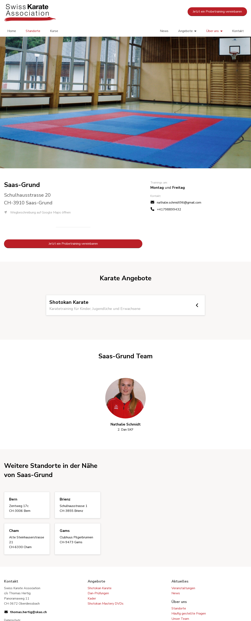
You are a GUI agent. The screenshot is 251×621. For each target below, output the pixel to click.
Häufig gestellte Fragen (188, 613)
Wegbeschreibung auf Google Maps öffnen (37, 212)
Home (11, 31)
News (164, 31)
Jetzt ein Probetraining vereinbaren (217, 11)
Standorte (33, 31)
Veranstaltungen (183, 588)
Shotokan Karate (100, 588)
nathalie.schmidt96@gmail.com (179, 202)
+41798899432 (169, 209)
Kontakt (238, 31)
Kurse (54, 31)
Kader (92, 598)
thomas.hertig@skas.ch (28, 612)
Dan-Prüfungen (98, 593)
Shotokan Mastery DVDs (105, 603)
